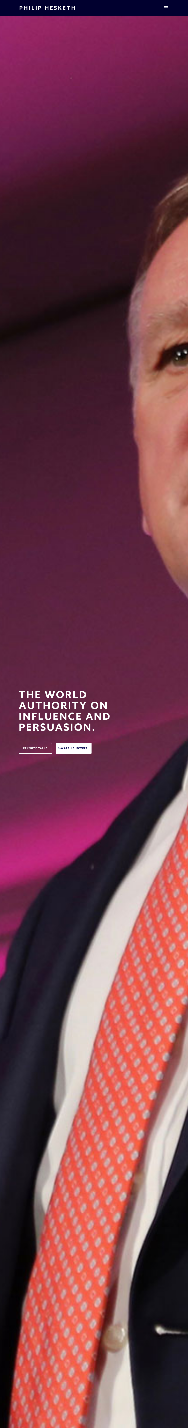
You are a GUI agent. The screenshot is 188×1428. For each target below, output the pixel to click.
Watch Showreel (75, 748)
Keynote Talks (35, 748)
